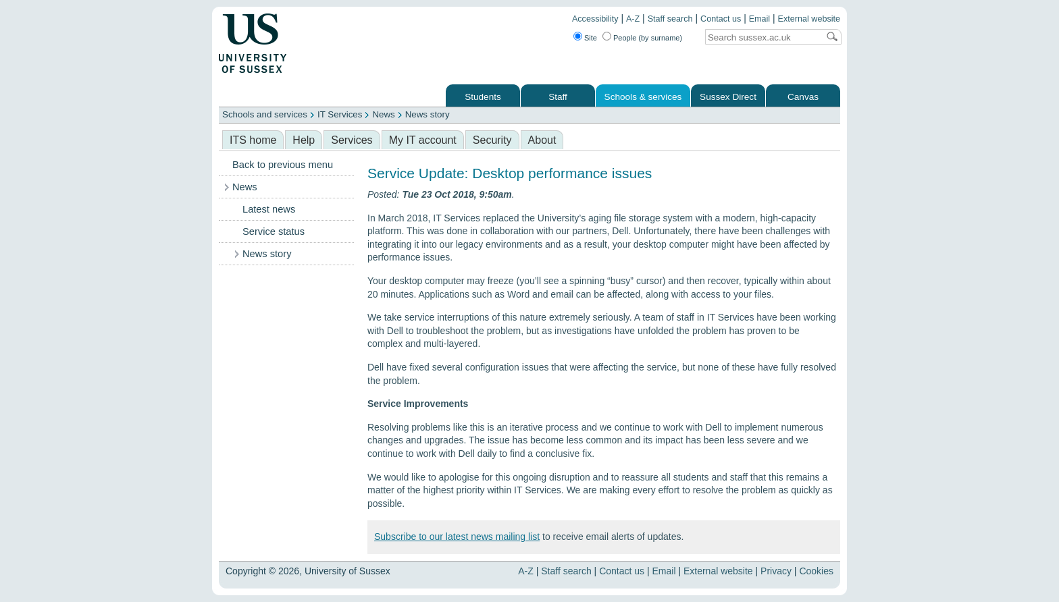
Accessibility (595, 19)
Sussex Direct (728, 97)
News (383, 114)
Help (303, 140)
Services (351, 140)
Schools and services (264, 114)
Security (492, 140)
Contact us (720, 19)
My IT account (423, 140)
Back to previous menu (282, 164)
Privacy (776, 571)
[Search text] (762, 37)
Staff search (670, 19)
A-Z (633, 19)
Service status (273, 231)
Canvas (803, 97)
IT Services (339, 114)
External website (809, 19)
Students (483, 97)
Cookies (816, 571)
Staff (557, 97)
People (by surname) (647, 38)
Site (590, 38)
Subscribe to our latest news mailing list (457, 536)
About (542, 140)
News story (427, 114)
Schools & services (643, 97)
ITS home (253, 140)
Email (760, 19)
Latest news (268, 209)
